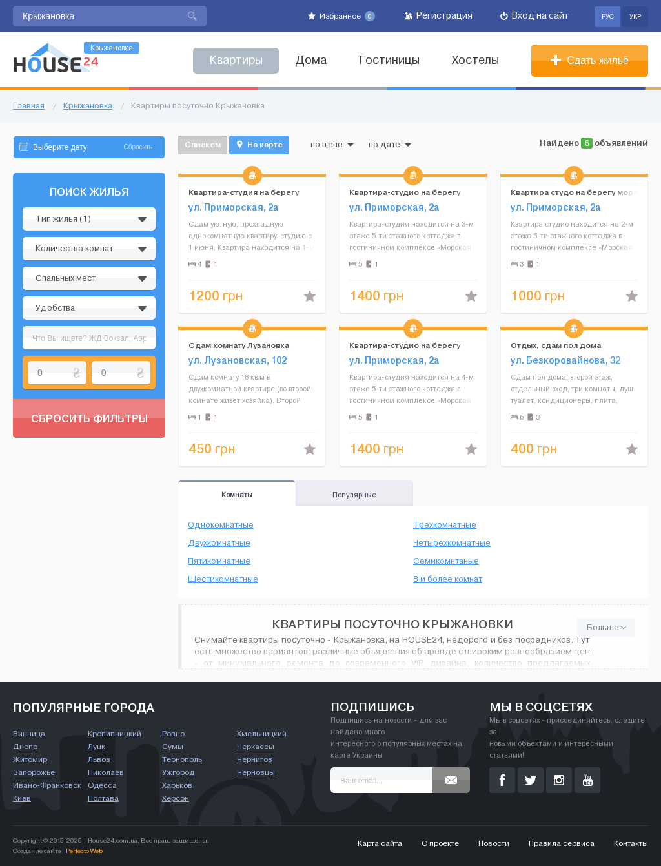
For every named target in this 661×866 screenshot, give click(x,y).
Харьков (177, 785)
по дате (390, 144)
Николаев (106, 772)
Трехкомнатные (444, 525)
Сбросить (138, 146)
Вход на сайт (534, 15)
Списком (203, 144)
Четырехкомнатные (452, 543)
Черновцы (256, 772)
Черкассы (255, 746)
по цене (332, 144)
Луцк (96, 746)
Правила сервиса (562, 843)
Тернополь (182, 759)
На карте (259, 144)
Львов (99, 759)
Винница (29, 733)
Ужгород (178, 772)
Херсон (175, 798)
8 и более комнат (447, 579)
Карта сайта (380, 843)
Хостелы (475, 60)
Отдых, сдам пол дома (556, 345)
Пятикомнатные (219, 561)
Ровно (173, 733)
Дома (311, 60)
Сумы (172, 746)
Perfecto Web (84, 851)
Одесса (102, 785)
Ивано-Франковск (47, 785)
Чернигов (254, 759)
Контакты (631, 843)
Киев (22, 798)
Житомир (30, 759)
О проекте (440, 843)
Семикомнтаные (446, 561)
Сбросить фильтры (89, 418)
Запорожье (34, 772)
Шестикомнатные (223, 579)
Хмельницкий (262, 733)
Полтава (103, 798)
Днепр (25, 746)
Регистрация (439, 15)
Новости (493, 843)
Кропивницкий (114, 733)
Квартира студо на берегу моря (574, 192)
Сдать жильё (590, 60)
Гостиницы (389, 60)
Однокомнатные (221, 525)
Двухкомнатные (219, 543)
